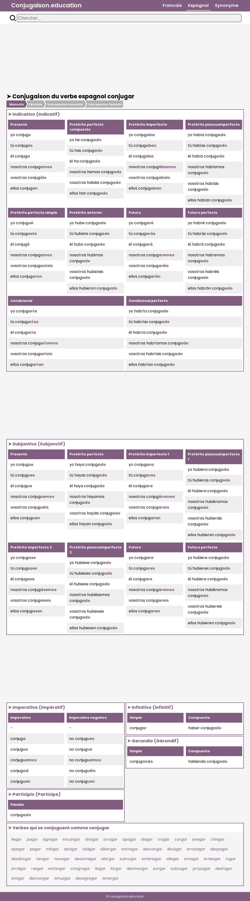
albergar (108, 849)
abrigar (71, 849)
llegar (16, 839)
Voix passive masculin (65, 104)
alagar (147, 839)
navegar (62, 859)
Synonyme (226, 5)
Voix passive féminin (105, 104)
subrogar (128, 859)
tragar (164, 839)
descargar (152, 849)
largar (116, 868)
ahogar (92, 839)
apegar (18, 849)
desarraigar (85, 859)
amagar (191, 859)
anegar (199, 839)
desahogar (21, 859)
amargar (110, 878)
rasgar (37, 868)
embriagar (151, 859)
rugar (231, 859)
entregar (129, 849)
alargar (108, 859)
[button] (13, 18)
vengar (42, 859)
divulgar (174, 849)
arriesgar (212, 859)
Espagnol (198, 5)
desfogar (223, 868)
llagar (100, 868)
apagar (129, 839)
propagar (202, 868)
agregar (50, 839)
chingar (217, 839)
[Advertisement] (125, 59)
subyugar (179, 868)
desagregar (86, 878)
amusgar (62, 878)
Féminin (35, 104)
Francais (172, 5)
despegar (219, 849)
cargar (181, 839)
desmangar (137, 868)
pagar (32, 839)
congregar (80, 868)
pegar (35, 849)
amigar (17, 878)
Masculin (16, 104)
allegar (172, 859)
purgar (159, 868)
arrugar (110, 839)
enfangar (57, 868)
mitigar (52, 849)
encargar (71, 839)
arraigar (18, 868)
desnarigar (39, 878)
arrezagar (196, 849)
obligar (88, 849)
